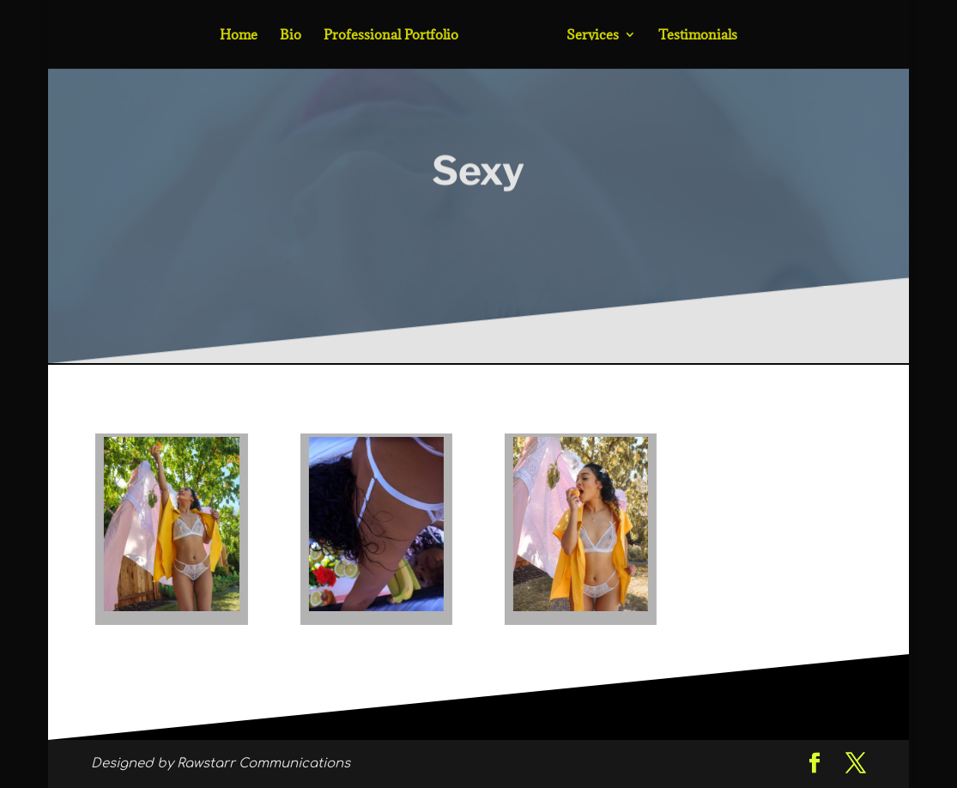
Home (238, 35)
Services (592, 35)
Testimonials (697, 35)
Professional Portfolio (391, 35)
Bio (290, 35)
